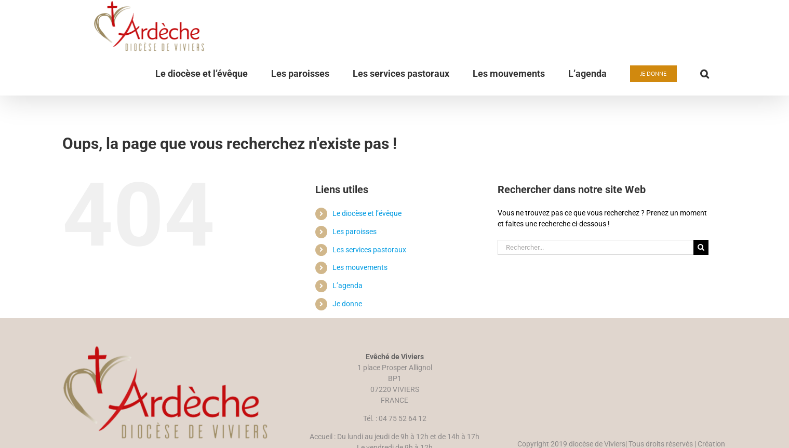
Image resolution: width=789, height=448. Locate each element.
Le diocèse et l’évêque (367, 245)
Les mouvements (359, 299)
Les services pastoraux (369, 282)
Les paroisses (354, 264)
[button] (704, 74)
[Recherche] (700, 279)
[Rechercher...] (596, 279)
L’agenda (347, 318)
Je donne (347, 336)
